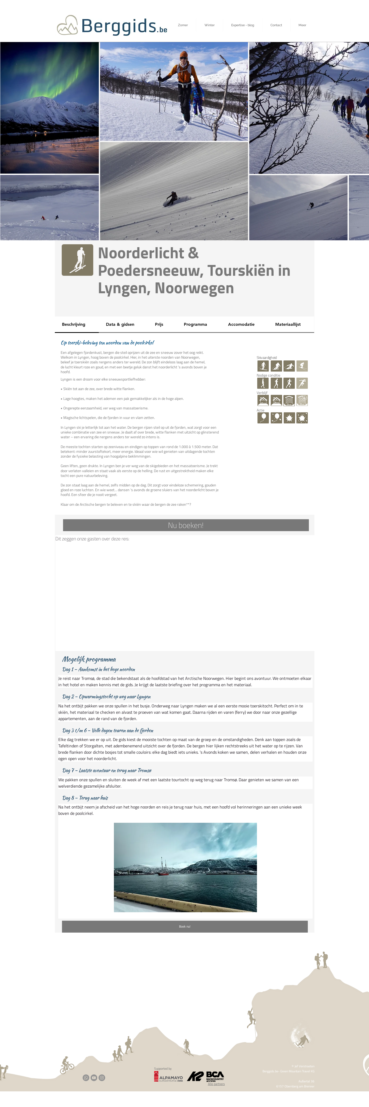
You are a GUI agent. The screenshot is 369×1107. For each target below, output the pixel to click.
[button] (302, 25)
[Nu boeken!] (186, 525)
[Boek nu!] (185, 927)
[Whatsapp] (86, 1077)
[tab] (77, 325)
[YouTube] (94, 1077)
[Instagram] (102, 1077)
